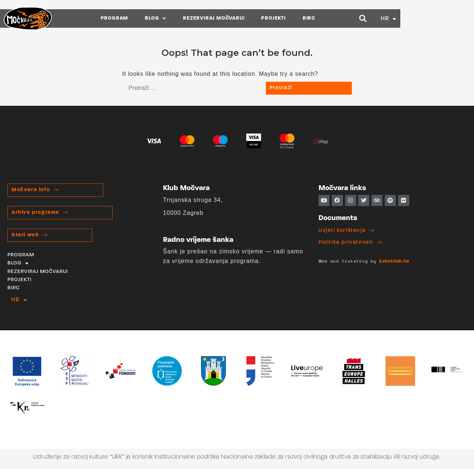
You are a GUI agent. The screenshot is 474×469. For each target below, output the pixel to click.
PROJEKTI (310, 18)
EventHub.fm (394, 261)
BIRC (345, 18)
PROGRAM (151, 18)
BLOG (192, 18)
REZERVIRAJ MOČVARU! (250, 18)
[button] (433, 18)
